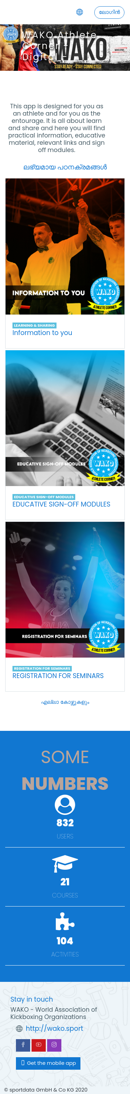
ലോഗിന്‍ (109, 12)
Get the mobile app (48, 1063)
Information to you (42, 332)
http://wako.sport (54, 1028)
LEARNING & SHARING (34, 325)
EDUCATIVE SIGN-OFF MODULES (43, 497)
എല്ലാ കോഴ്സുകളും (65, 702)
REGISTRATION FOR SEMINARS (42, 668)
